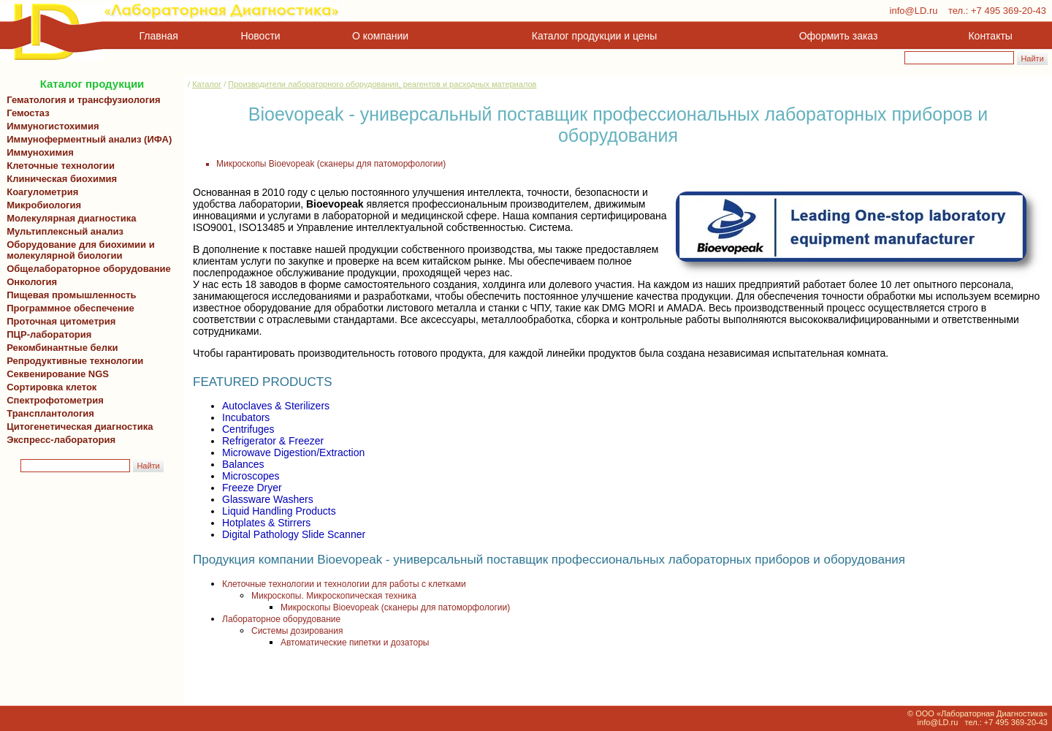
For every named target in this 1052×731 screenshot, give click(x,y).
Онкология (31, 281)
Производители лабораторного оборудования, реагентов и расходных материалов (382, 84)
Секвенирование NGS (55, 373)
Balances (243, 464)
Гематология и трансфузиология (81, 99)
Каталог (206, 84)
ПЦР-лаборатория (46, 334)
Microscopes (251, 476)
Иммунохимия (40, 152)
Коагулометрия (42, 191)
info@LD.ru (914, 10)
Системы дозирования (297, 631)
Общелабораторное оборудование (86, 268)
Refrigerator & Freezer (273, 441)
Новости (260, 36)
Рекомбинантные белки (59, 347)
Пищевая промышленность (71, 294)
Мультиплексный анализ (65, 231)
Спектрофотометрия (55, 400)
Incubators (246, 417)
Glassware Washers (267, 499)
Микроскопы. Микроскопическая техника (333, 596)
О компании (378, 36)
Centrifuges (248, 429)
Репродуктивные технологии (72, 360)
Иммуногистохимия (50, 126)
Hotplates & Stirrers (266, 523)
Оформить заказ (838, 36)
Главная (159, 36)
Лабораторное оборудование (281, 619)
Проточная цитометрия (58, 321)
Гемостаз (28, 112)
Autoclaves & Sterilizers (275, 406)
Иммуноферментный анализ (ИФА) (86, 139)
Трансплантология (47, 413)
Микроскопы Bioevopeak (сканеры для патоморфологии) (331, 164)
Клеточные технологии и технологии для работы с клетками (344, 584)
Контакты (990, 36)
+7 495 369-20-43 (1008, 10)
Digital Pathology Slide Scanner (293, 534)
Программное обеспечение (70, 308)
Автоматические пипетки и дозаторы (355, 642)
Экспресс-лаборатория (61, 439)
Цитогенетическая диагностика (77, 426)
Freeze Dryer (252, 487)
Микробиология (43, 205)
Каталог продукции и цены (594, 36)
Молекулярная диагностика (68, 218)
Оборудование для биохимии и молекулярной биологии (78, 250)
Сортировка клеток (48, 387)
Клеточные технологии (58, 165)
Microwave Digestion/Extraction (293, 452)
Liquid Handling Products (279, 511)
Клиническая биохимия (59, 178)
